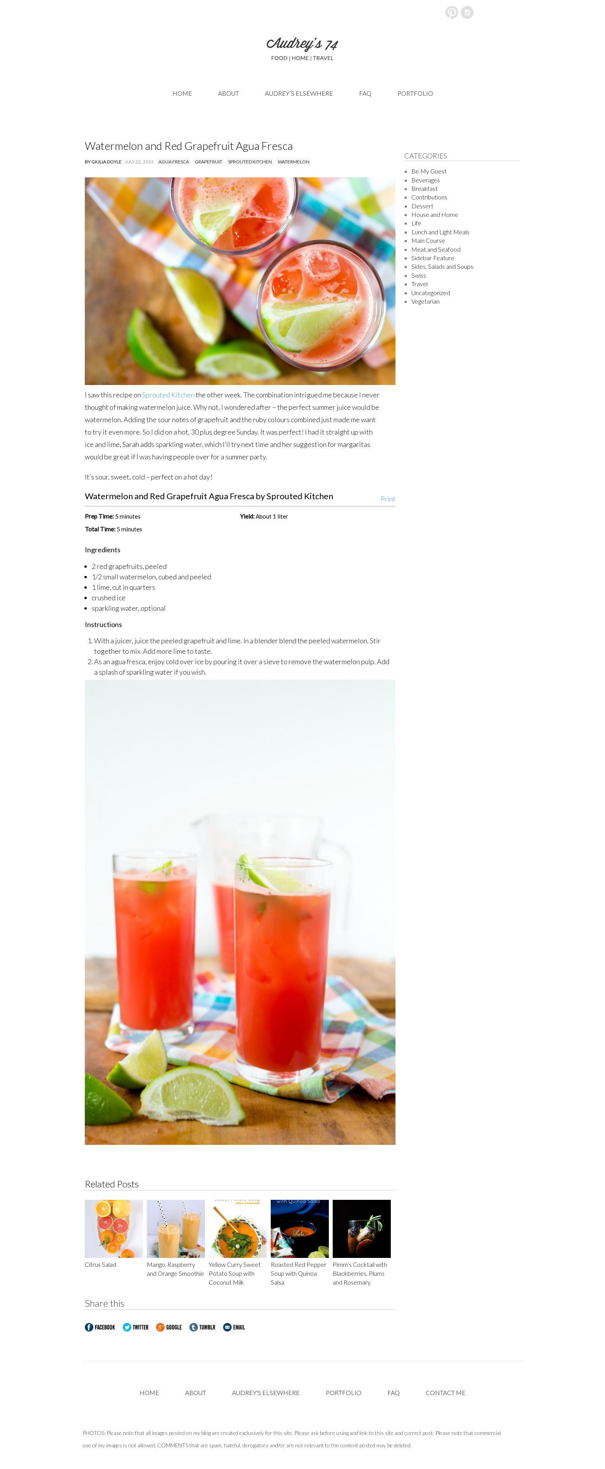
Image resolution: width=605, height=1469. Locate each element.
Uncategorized (430, 292)
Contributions (429, 197)
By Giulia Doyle (103, 162)
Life (416, 223)
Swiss (418, 275)
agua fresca (173, 162)
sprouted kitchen (250, 162)
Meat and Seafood (436, 249)
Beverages (425, 180)
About (228, 93)
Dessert (422, 206)
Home (182, 93)
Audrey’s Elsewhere (299, 93)
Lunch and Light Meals (440, 231)
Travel (419, 283)
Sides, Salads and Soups (442, 266)
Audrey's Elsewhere (266, 1392)
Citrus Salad (100, 1264)
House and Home (434, 214)
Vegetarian (425, 301)
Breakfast (424, 188)
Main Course (428, 240)
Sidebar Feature (432, 257)
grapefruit (208, 162)
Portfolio (415, 93)
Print (387, 497)
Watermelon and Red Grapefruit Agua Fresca (189, 145)
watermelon (293, 162)
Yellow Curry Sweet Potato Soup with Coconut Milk (235, 1273)
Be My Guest (429, 171)
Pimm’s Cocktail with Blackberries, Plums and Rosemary (360, 1273)
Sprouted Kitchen (168, 394)
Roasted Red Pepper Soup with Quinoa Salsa (299, 1273)
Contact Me (446, 1392)
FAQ (365, 93)
